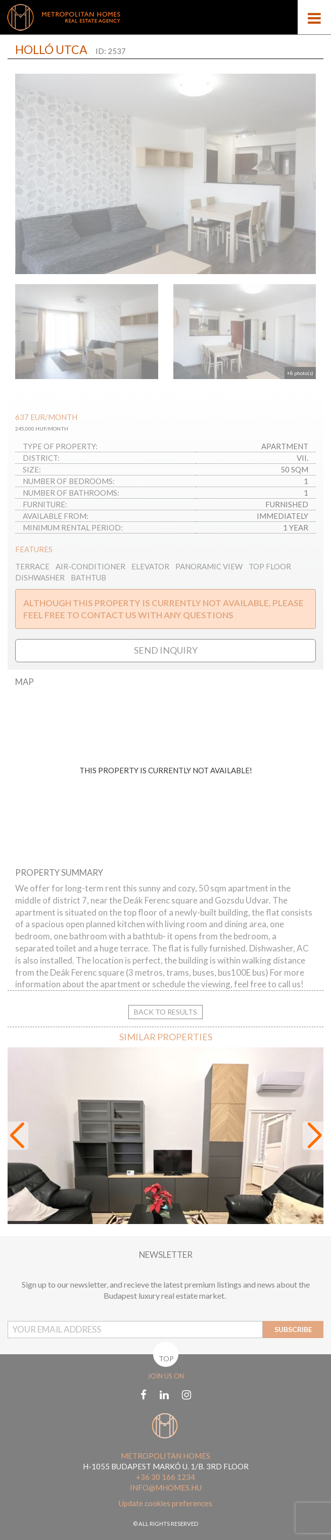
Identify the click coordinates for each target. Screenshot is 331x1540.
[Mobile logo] (165, 17)
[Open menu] (314, 17)
